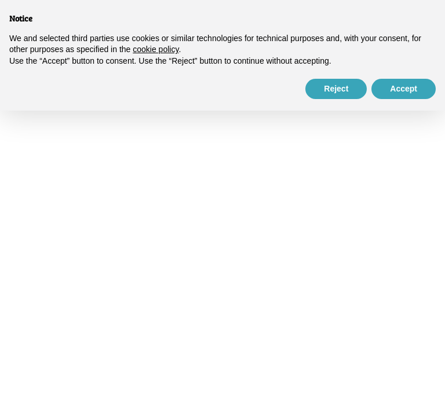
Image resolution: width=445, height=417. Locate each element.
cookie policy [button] (155, 49)
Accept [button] (403, 88)
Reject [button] (336, 88)
